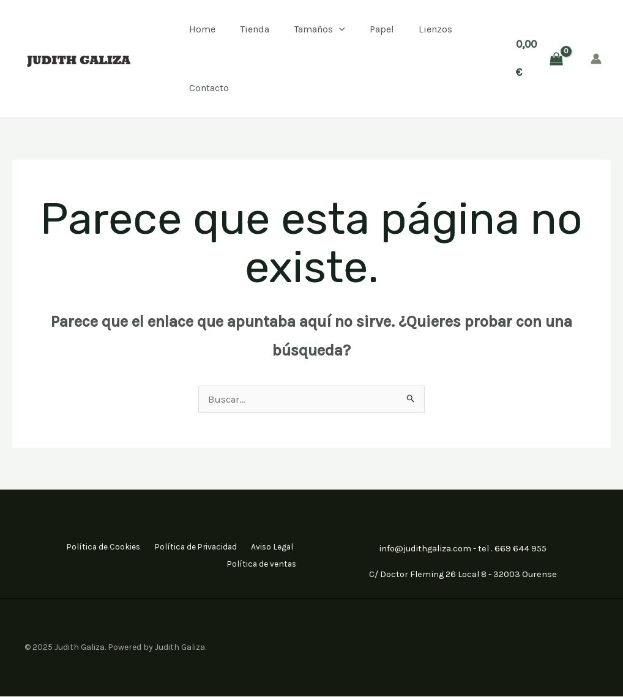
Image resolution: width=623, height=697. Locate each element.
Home (202, 29)
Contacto (209, 88)
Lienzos (435, 29)
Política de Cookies (87, 547)
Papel (382, 29)
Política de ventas (260, 562)
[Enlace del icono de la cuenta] (596, 58)
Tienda (254, 29)
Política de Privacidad (186, 547)
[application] (339, 29)
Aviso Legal (270, 547)
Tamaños (319, 29)
